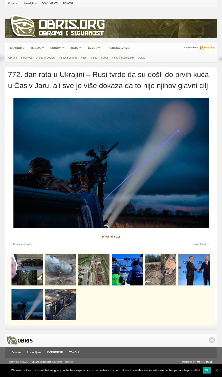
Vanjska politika (68, 57)
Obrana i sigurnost (71, 34)
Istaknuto (17, 47)
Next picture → (201, 244)
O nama (13, 3)
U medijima (30, 3)
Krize (84, 57)
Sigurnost (26, 57)
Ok (207, 370)
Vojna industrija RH (123, 57)
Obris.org (72, 25)
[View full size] (111, 236)
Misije (93, 57)
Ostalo (141, 57)
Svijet (92, 48)
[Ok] (216, 370)
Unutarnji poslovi (45, 57)
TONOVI (68, 3)
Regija (36, 48)
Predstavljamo (118, 47)
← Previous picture (21, 244)
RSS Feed (209, 47)
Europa (56, 48)
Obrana (12, 57)
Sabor (104, 57)
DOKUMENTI (50, 3)
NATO (75, 48)
